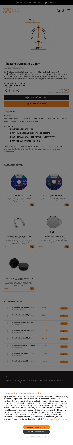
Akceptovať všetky (36, 427)
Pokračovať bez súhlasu (36, 436)
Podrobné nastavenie (36, 432)
